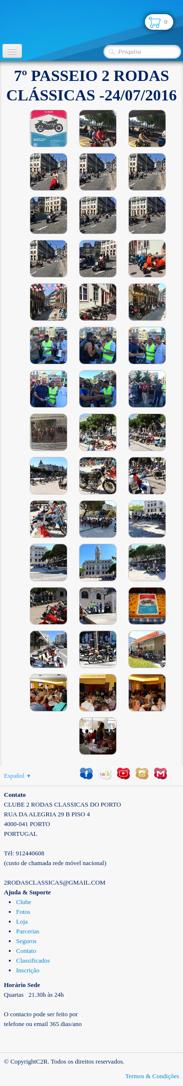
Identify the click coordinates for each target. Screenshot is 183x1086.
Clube (23, 902)
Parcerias (28, 931)
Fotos (23, 911)
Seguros (26, 941)
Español (17, 775)
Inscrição (28, 970)
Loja (22, 921)
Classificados (33, 960)
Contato (26, 950)
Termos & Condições (152, 1076)
